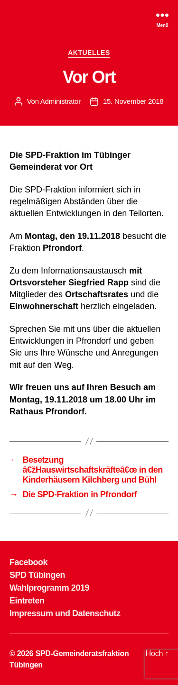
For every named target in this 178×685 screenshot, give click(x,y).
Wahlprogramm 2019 (49, 588)
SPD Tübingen (37, 575)
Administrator (60, 101)
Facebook (28, 562)
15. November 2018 (133, 101)
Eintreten (27, 600)
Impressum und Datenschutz (65, 613)
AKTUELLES (89, 52)
